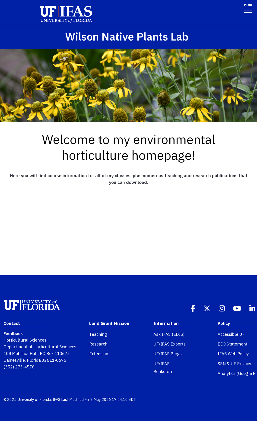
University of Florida (34, 399)
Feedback (13, 333)
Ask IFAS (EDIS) (168, 334)
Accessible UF (231, 334)
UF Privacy (241, 363)
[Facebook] (193, 308)
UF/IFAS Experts (169, 344)
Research (98, 344)
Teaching (98, 334)
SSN (222, 363)
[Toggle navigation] (248, 8)
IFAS (56, 399)
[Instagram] (222, 308)
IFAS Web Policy (233, 353)
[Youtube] (237, 308)
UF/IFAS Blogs (167, 353)
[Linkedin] (252, 308)
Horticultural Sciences (24, 340)
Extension (98, 353)
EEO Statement (232, 344)
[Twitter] (207, 308)
